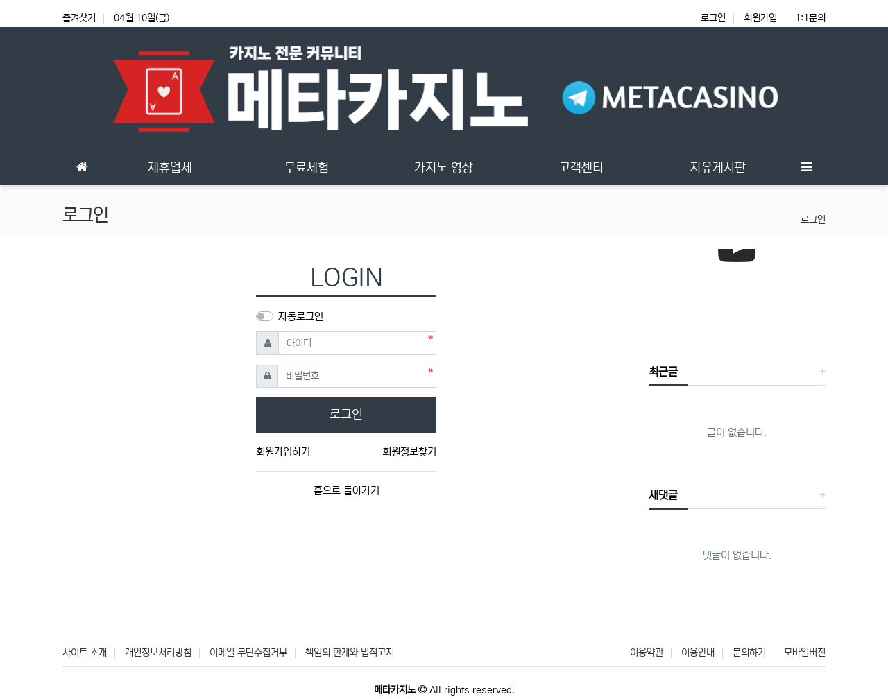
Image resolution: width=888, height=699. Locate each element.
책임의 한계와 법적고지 (349, 652)
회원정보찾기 (409, 452)
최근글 (663, 371)
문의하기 (749, 652)
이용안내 (698, 652)
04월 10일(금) (141, 18)
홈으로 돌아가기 (346, 491)
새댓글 (663, 495)
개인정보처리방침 (158, 652)
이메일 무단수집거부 (248, 652)
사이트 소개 (84, 652)
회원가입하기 (283, 452)
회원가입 (760, 18)
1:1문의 (810, 18)
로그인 (713, 18)
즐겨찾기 (79, 18)
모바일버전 (805, 652)
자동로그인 (300, 316)
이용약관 (646, 652)
